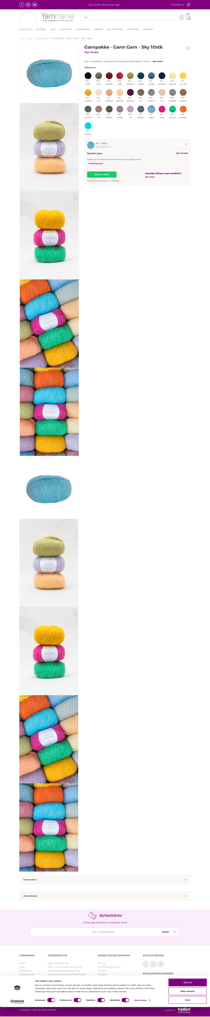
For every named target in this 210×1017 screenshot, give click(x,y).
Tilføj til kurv (101, 174)
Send (163, 931)
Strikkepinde (83, 29)
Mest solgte (25, 29)
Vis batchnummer (95, 164)
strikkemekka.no (107, 978)
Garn (52, 29)
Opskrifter (133, 29)
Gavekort (148, 29)
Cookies (102, 974)
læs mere (158, 61)
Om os (101, 963)
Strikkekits (65, 29)
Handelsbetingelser (109, 967)
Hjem (22, 38)
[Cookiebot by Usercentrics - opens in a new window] (17, 1012)
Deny (187, 1010)
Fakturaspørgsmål (58, 978)
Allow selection (187, 1001)
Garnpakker (43, 38)
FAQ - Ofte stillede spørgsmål (65, 967)
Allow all (188, 992)
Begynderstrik (115, 29)
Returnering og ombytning (63, 970)
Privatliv (102, 970)
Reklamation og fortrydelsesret (66, 982)
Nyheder (41, 29)
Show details (140, 1010)
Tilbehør (98, 29)
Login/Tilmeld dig (58, 963)
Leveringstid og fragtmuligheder (66, 974)
